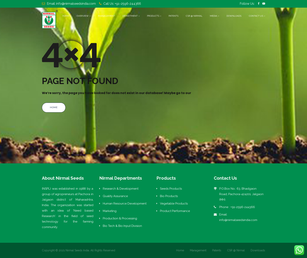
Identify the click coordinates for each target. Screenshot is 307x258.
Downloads (234, 15)
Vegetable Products (174, 203)
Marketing (109, 211)
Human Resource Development (124, 203)
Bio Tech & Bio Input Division (122, 226)
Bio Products (169, 196)
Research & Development (120, 188)
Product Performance (175, 211)
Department (130, 15)
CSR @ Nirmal (194, 15)
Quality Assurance (115, 196)
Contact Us (256, 15)
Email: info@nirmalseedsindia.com (71, 3)
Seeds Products (171, 188)
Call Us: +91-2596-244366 (122, 3)
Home (65, 15)
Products (153, 15)
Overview (83, 15)
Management (106, 15)
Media (213, 15)
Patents (173, 15)
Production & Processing (120, 218)
